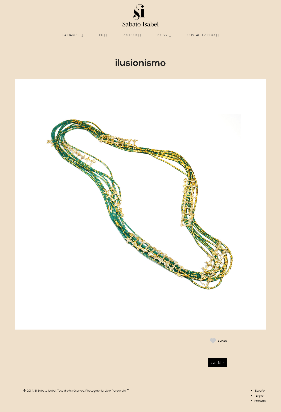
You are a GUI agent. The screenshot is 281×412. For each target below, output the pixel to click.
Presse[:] (164, 35)
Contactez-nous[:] (203, 35)
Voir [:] (216, 363)
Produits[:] (132, 35)
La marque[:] (73, 35)
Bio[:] (103, 35)
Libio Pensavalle (115, 390)
